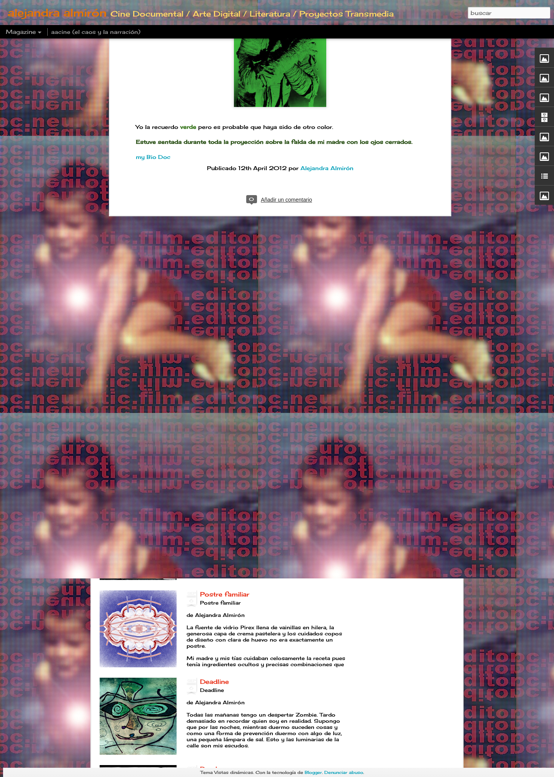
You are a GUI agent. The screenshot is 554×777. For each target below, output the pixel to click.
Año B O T (217, 507)
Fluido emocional (229, 332)
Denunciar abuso (343, 772)
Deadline (214, 681)
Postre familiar (224, 594)
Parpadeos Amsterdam (238, 419)
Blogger (313, 772)
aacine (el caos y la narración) (95, 31)
